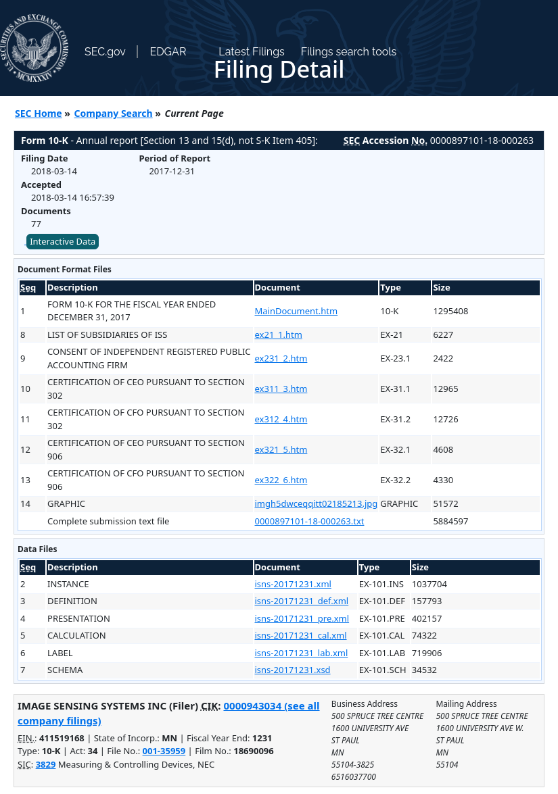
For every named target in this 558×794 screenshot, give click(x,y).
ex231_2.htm (281, 358)
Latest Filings (251, 51)
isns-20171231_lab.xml (301, 653)
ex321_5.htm (281, 449)
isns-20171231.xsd (293, 670)
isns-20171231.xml (293, 584)
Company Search (113, 113)
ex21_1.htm (278, 334)
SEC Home (38, 113)
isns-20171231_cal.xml (301, 635)
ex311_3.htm (281, 388)
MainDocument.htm (296, 311)
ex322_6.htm (281, 480)
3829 (46, 764)
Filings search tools (349, 51)
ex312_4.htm (281, 419)
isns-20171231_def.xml (302, 601)
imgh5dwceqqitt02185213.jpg (316, 503)
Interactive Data (62, 241)
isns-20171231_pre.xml (302, 618)
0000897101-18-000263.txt (310, 521)
